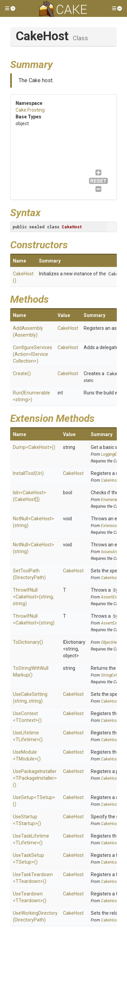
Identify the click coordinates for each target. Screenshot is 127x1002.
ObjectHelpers (113, 642)
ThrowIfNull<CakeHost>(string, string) (33, 596)
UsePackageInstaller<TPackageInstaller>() (35, 778)
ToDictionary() (28, 642)
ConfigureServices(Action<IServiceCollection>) (32, 354)
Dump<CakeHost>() (34, 447)
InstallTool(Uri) (28, 473)
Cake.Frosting (30, 110)
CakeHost (68, 328)
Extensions (110, 525)
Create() (22, 373)
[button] (10, 8)
